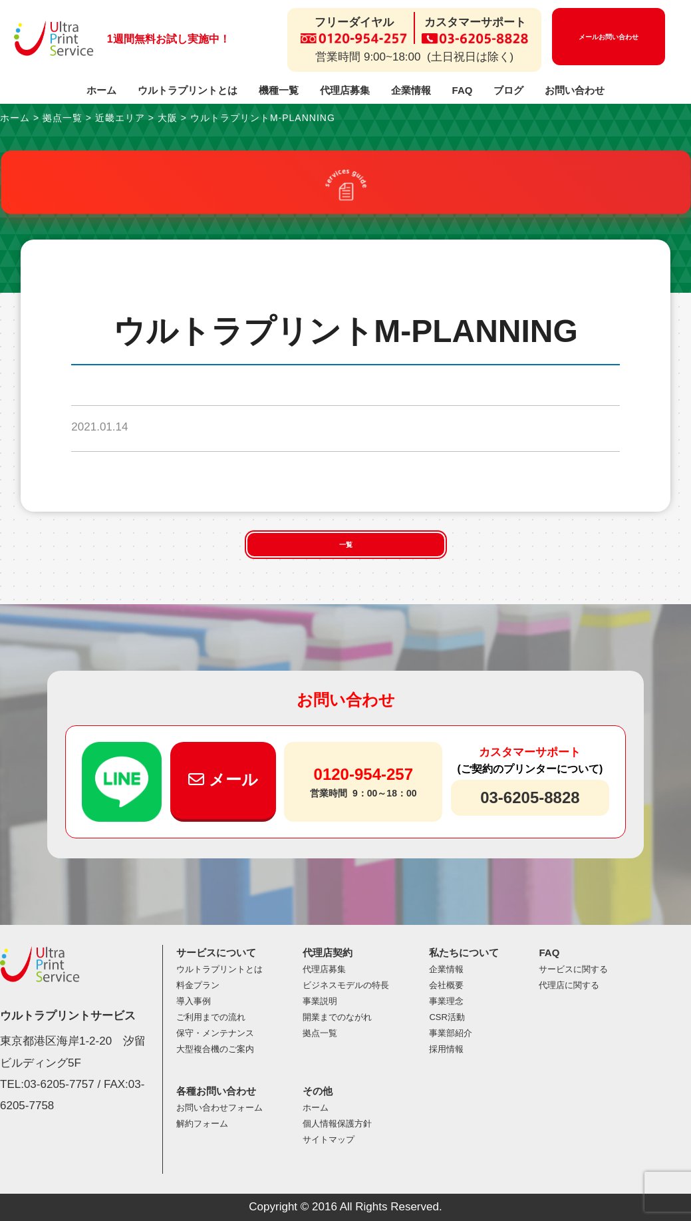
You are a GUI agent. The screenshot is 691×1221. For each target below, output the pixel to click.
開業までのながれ (337, 1017)
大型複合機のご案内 (215, 1049)
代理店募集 (345, 90)
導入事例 (193, 1001)
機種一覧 (279, 90)
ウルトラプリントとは (187, 90)
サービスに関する (573, 969)
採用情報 (446, 1049)
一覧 (345, 544)
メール (223, 779)
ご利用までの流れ (210, 1017)
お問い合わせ (575, 90)
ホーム (101, 90)
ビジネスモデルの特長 (346, 985)
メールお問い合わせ (608, 37)
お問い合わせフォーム (219, 1108)
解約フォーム (202, 1124)
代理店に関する (569, 985)
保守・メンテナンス (215, 1033)
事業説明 (320, 1001)
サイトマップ (328, 1139)
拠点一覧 (320, 1033)
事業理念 (446, 1001)
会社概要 (446, 985)
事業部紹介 (450, 1033)
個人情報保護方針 (337, 1124)
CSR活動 (446, 1017)
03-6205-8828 (529, 797)
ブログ (508, 90)
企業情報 (411, 90)
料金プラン (197, 985)
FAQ (462, 90)
